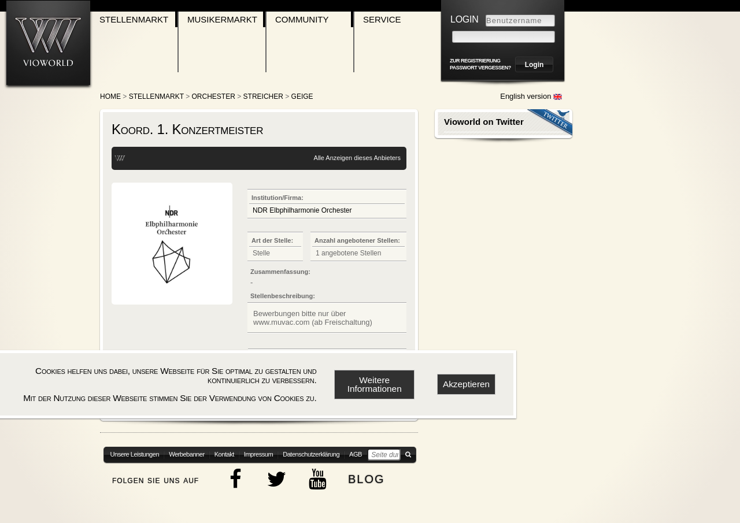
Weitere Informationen (374, 384)
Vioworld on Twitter (484, 122)
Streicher (263, 96)
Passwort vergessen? (480, 68)
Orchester (213, 96)
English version (531, 96)
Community (302, 19)
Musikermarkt (222, 19)
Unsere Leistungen (135, 454)
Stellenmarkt (133, 19)
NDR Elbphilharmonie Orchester (302, 210)
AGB (355, 454)
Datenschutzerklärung (311, 454)
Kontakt (224, 454)
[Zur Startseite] (48, 42)
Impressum (258, 454)
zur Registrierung (475, 61)
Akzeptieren (466, 384)
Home (110, 96)
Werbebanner (187, 454)
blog (366, 478)
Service (382, 19)
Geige (302, 96)
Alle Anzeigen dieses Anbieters (357, 157)
